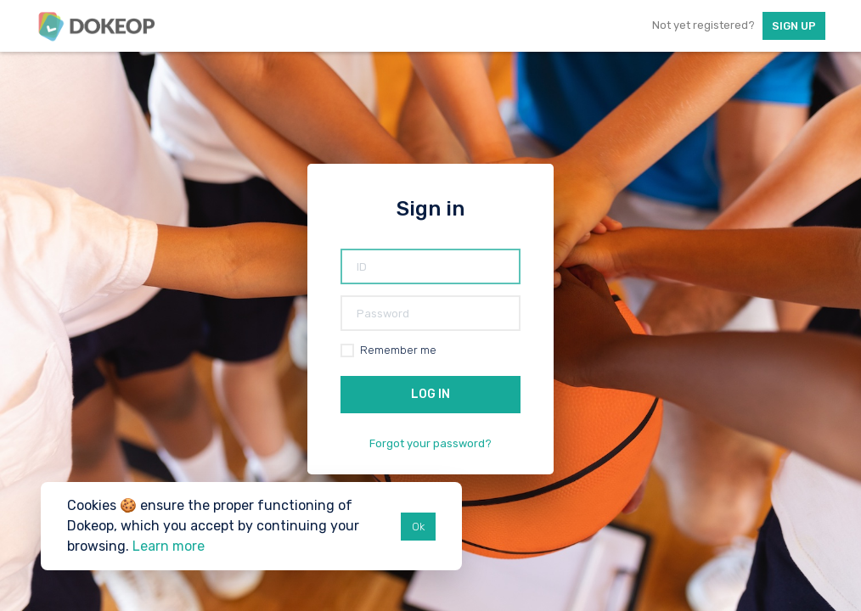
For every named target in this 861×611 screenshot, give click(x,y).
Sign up (794, 26)
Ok (418, 526)
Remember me (398, 350)
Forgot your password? (430, 443)
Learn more (168, 546)
